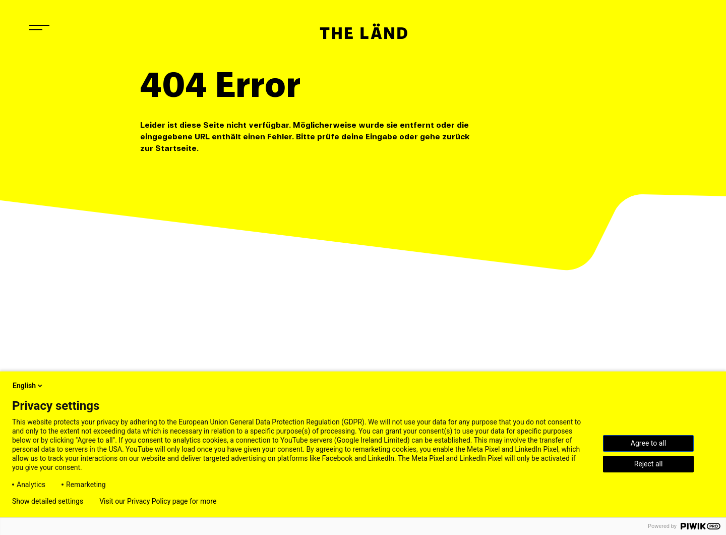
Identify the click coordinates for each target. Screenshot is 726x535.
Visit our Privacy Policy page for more (157, 501)
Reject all (648, 464)
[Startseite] (363, 31)
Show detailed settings (47, 501)
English (28, 386)
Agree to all (648, 443)
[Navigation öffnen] (39, 27)
